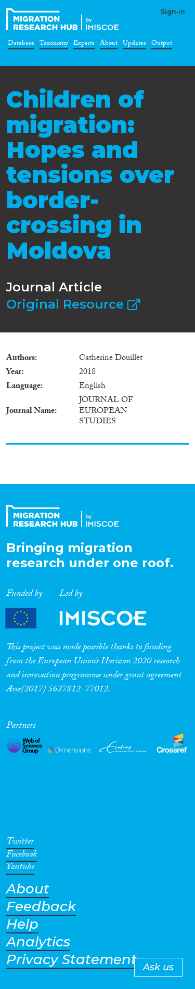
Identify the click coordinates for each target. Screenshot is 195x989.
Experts (84, 44)
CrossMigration (64, 19)
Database (21, 44)
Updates (134, 44)
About (109, 44)
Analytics (38, 942)
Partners (84, 618)
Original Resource (73, 304)
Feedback (41, 907)
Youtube (20, 868)
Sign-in (173, 12)
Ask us (158, 967)
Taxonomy (54, 44)
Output (161, 44)
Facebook (21, 856)
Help (22, 924)
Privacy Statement (71, 960)
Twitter (20, 843)
